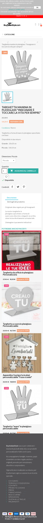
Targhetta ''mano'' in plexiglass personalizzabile (17, 427)
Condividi (12, 187)
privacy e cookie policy (17, 9)
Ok (37, 7)
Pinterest (24, 187)
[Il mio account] (38, 24)
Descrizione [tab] (12, 198)
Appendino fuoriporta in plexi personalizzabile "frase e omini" (17, 376)
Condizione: (6, 128)
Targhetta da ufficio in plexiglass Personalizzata (18, 273)
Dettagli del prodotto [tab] (16, 202)
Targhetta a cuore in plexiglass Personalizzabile (17, 325)
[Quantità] (4, 170)
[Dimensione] (9, 160)
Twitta (18, 187)
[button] (35, 24)
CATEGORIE (9, 34)
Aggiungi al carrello (23, 170)
